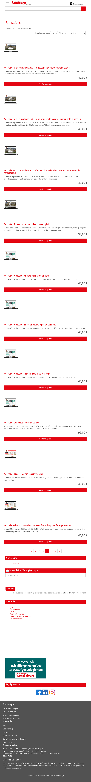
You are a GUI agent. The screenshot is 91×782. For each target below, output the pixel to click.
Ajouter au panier (45, 84)
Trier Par (62, 33)
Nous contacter (16, 619)
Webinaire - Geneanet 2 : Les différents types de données (30, 324)
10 (51, 551)
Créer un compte (9, 712)
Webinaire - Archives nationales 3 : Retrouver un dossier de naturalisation (37, 67)
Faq (4, 725)
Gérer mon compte (10, 708)
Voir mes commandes (11, 715)
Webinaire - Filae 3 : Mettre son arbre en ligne (24, 474)
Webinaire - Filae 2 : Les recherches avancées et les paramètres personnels (37, 525)
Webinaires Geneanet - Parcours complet (22, 422)
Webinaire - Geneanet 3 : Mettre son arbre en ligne (26, 275)
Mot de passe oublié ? (11, 718)
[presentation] (23, 582)
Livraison (13, 611)
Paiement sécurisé (17, 614)
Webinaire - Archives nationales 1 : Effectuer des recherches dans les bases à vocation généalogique (42, 171)
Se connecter (15, 563)
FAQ (11, 606)
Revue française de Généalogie (52, 775)
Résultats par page (42, 33)
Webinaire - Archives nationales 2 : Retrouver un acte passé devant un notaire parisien (42, 119)
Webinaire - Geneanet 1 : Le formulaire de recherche (27, 373)
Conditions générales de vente (21, 616)
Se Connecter (76, 4)
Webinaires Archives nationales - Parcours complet (26, 224)
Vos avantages (15, 609)
